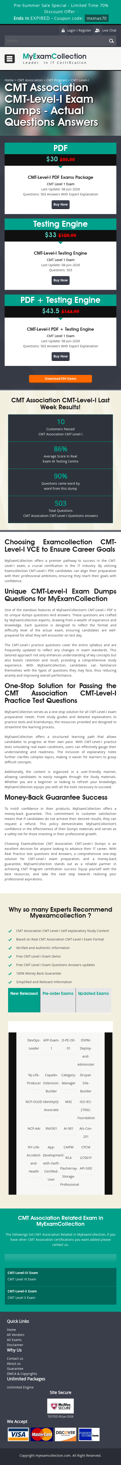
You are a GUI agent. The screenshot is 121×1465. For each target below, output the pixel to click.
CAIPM (69, 1147)
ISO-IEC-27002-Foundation (85, 1109)
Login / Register (75, 30)
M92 (68, 1101)
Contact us (15, 1358)
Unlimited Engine (20, 1387)
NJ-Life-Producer (34, 1079)
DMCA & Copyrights (22, 1373)
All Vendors (15, 1334)
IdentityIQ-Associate (51, 1105)
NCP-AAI (34, 1128)
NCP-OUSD (34, 1101)
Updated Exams (93, 994)
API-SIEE (86, 1168)
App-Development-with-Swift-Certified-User (51, 1163)
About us (14, 1363)
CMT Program (56, 80)
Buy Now (60, 204)
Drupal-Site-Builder (86, 1083)
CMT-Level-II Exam (22, 1291)
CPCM (85, 1147)
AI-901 (69, 1128)
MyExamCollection (54, 58)
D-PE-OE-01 (69, 1044)
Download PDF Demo (60, 379)
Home (9, 80)
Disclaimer (15, 1345)
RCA (68, 1157)
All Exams (14, 1340)
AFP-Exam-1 (51, 1044)
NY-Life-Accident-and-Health (34, 1159)
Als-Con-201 (86, 1132)
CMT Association (30, 80)
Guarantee (15, 1368)
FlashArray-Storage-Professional (68, 1176)
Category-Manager (68, 1079)
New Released (24, 994)
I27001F (86, 1157)
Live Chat (104, 30)
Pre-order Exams (58, 994)
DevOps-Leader (34, 1044)
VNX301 (51, 1128)
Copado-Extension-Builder (51, 1083)
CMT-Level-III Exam (23, 1272)
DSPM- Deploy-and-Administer (85, 1052)
